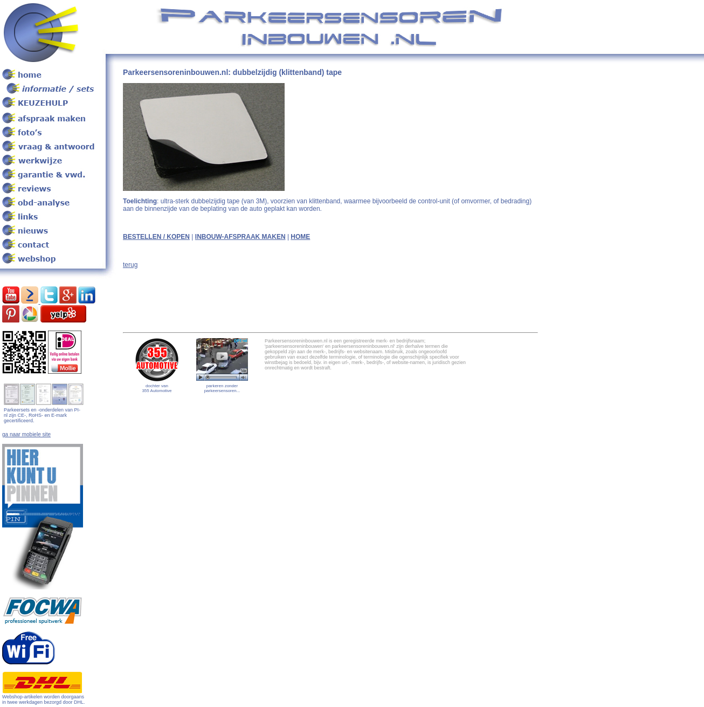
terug (130, 265)
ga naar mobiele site (26, 434)
